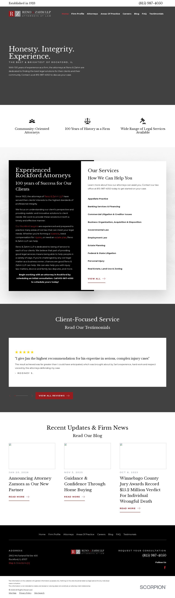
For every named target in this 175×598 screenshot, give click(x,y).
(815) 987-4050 (151, 3)
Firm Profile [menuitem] (77, 13)
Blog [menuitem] (136, 13)
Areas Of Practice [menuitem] (110, 13)
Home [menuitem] (65, 13)
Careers (101, 534)
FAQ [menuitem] (144, 13)
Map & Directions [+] (19, 563)
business (54, 235)
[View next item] (32, 396)
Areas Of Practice (85, 534)
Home (42, 534)
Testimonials (129, 534)
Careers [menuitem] (127, 13)
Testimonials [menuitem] (156, 13)
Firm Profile (54, 534)
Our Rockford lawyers (27, 228)
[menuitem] (12, 593)
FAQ (118, 534)
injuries (38, 239)
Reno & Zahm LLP (53, 198)
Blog (110, 534)
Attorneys (68, 534)
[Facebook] (164, 567)
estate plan (60, 239)
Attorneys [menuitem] (92, 13)
